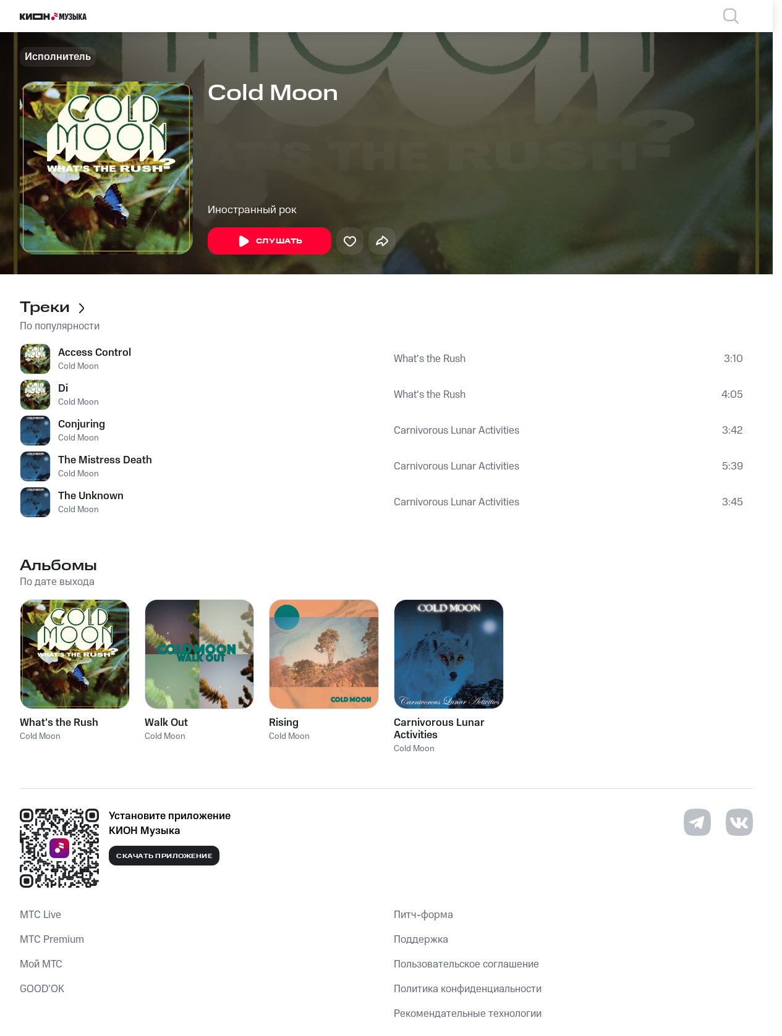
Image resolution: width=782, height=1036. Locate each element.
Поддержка (421, 939)
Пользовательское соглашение (466, 964)
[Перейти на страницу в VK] (739, 822)
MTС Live (40, 915)
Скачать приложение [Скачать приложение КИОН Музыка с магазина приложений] (164, 856)
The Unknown (91, 496)
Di (63, 388)
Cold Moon (78, 366)
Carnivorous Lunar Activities (456, 430)
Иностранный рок (252, 210)
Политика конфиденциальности (468, 989)
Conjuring (81, 424)
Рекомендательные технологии (468, 1013)
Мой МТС (41, 964)
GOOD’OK (42, 989)
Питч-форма (423, 915)
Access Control (94, 352)
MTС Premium (52, 939)
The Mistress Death (105, 460)
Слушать (269, 241)
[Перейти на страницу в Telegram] (697, 822)
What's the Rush (429, 359)
